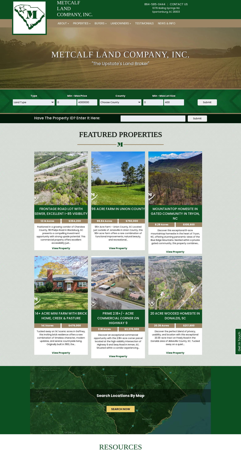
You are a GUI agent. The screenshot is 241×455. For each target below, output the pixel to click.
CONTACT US (179, 4)
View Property (61, 248)
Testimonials (144, 23)
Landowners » (121, 23)
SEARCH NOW (120, 409)
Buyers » (101, 23)
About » (63, 23)
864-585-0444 (154, 4)
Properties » (81, 23)
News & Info (166, 23)
